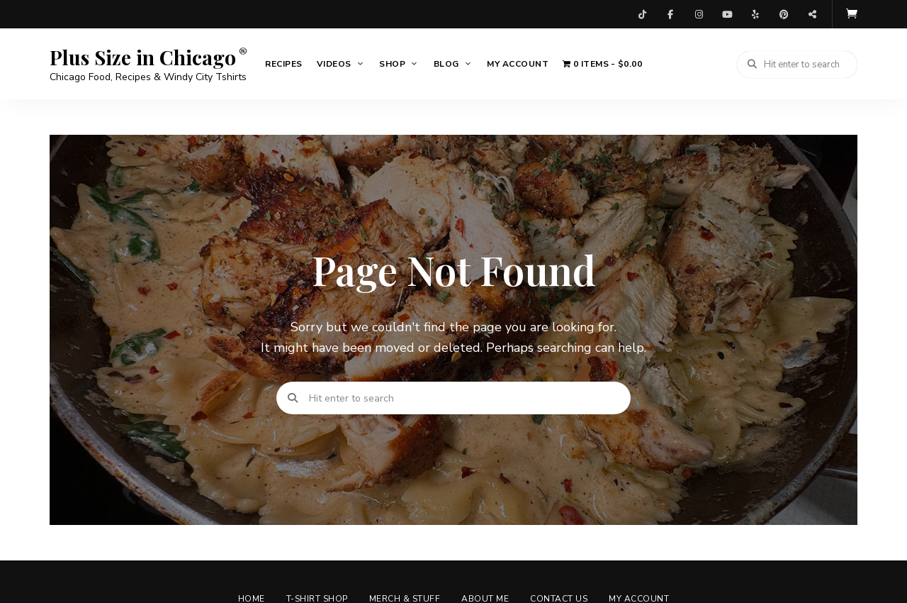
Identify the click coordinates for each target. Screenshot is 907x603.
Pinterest (784, 14)
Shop (392, 64)
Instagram (699, 14)
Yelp (755, 14)
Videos (334, 64)
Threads (812, 14)
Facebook (670, 14)
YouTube (727, 14)
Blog (446, 64)
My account (517, 64)
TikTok (642, 14)
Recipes (284, 64)
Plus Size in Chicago (143, 57)
